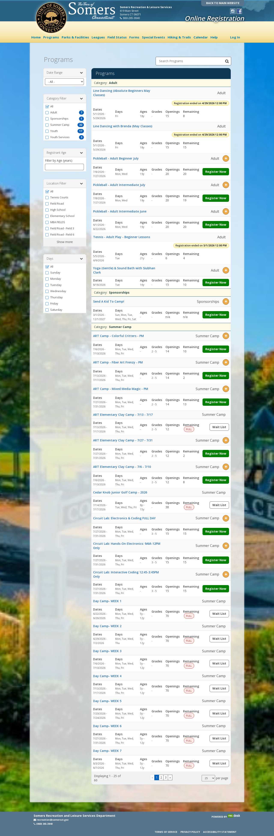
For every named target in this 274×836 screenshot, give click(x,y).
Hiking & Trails (179, 37)
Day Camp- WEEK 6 (107, 724)
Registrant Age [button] (65, 151)
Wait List (220, 426)
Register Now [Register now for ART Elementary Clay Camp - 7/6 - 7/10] (215, 478)
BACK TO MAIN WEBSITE (222, 3)
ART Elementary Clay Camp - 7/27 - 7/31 (123, 438)
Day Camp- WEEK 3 (107, 649)
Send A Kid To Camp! (108, 300)
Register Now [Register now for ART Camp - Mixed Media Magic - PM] (215, 400)
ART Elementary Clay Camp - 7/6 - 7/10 (122, 465)
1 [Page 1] (157, 776)
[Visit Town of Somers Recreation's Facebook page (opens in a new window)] (239, 11)
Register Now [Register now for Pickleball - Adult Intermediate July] (215, 196)
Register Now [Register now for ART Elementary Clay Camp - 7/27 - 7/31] (215, 452)
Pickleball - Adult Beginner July (116, 157)
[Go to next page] (170, 776)
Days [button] (65, 257)
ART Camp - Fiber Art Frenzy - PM (118, 361)
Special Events (153, 37)
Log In (235, 37)
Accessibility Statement (220, 831)
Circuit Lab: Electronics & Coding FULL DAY (124, 516)
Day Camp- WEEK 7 (107, 749)
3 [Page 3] (166, 776)
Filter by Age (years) (58, 159)
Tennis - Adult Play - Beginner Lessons (121, 235)
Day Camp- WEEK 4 (107, 674)
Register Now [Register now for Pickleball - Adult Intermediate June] (215, 223)
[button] (64, 104)
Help (214, 37)
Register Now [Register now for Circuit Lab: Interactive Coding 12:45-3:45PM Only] (215, 587)
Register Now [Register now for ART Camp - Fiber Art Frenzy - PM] (215, 374)
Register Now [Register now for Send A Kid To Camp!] (215, 313)
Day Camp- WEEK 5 (107, 699)
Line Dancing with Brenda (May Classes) (122, 124)
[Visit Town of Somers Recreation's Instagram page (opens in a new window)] (232, 11)
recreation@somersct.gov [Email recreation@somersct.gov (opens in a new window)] (51, 819)
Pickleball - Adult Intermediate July (119, 183)
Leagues (98, 37)
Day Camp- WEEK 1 (107, 599)
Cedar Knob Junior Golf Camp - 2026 (120, 491)
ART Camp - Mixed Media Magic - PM (120, 387)
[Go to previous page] (152, 776)
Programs (51, 37)
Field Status (117, 37)
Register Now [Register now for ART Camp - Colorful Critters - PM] (215, 347)
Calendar (201, 37)
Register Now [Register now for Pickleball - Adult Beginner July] (215, 170)
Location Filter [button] (65, 181)
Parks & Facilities (75, 37)
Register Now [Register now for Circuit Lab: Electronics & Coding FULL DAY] (215, 530)
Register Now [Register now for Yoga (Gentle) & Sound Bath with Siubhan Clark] (215, 281)
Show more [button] (65, 240)
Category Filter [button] (65, 96)
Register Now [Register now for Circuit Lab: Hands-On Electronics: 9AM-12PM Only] (215, 558)
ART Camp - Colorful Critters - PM (118, 334)
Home (36, 37)
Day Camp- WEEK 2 (107, 624)
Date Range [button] (65, 71)
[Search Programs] (227, 59)
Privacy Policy (190, 831)
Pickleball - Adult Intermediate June (119, 210)
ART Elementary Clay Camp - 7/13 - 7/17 (123, 413)
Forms (134, 37)
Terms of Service (166, 831)
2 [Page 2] (161, 776)
